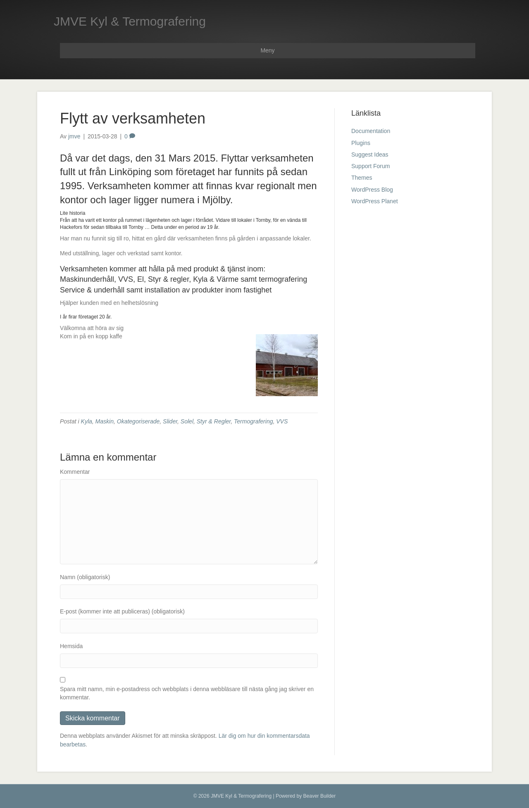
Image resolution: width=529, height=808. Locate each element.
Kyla (86, 421)
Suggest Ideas (369, 154)
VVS (282, 421)
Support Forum (370, 166)
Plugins (360, 143)
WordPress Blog (372, 189)
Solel (187, 421)
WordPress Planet (374, 201)
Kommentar (75, 471)
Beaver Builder (319, 796)
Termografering (253, 421)
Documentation (370, 131)
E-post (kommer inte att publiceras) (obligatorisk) (122, 611)
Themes (361, 177)
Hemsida (71, 646)
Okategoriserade (138, 421)
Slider (170, 421)
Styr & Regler (214, 421)
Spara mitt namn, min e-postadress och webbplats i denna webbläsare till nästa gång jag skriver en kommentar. (187, 693)
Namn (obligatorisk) (85, 577)
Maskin (104, 421)
